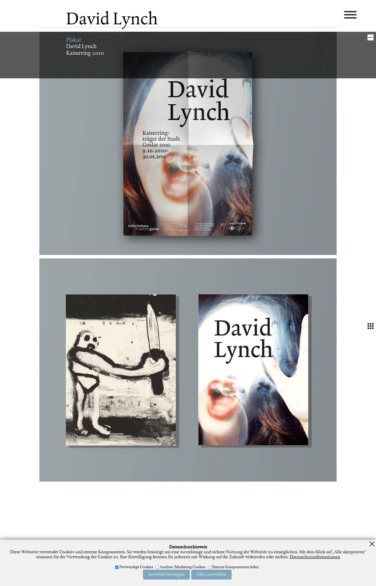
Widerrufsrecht (199, 560)
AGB (178, 560)
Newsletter (226, 560)
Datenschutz (159, 560)
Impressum (134, 560)
